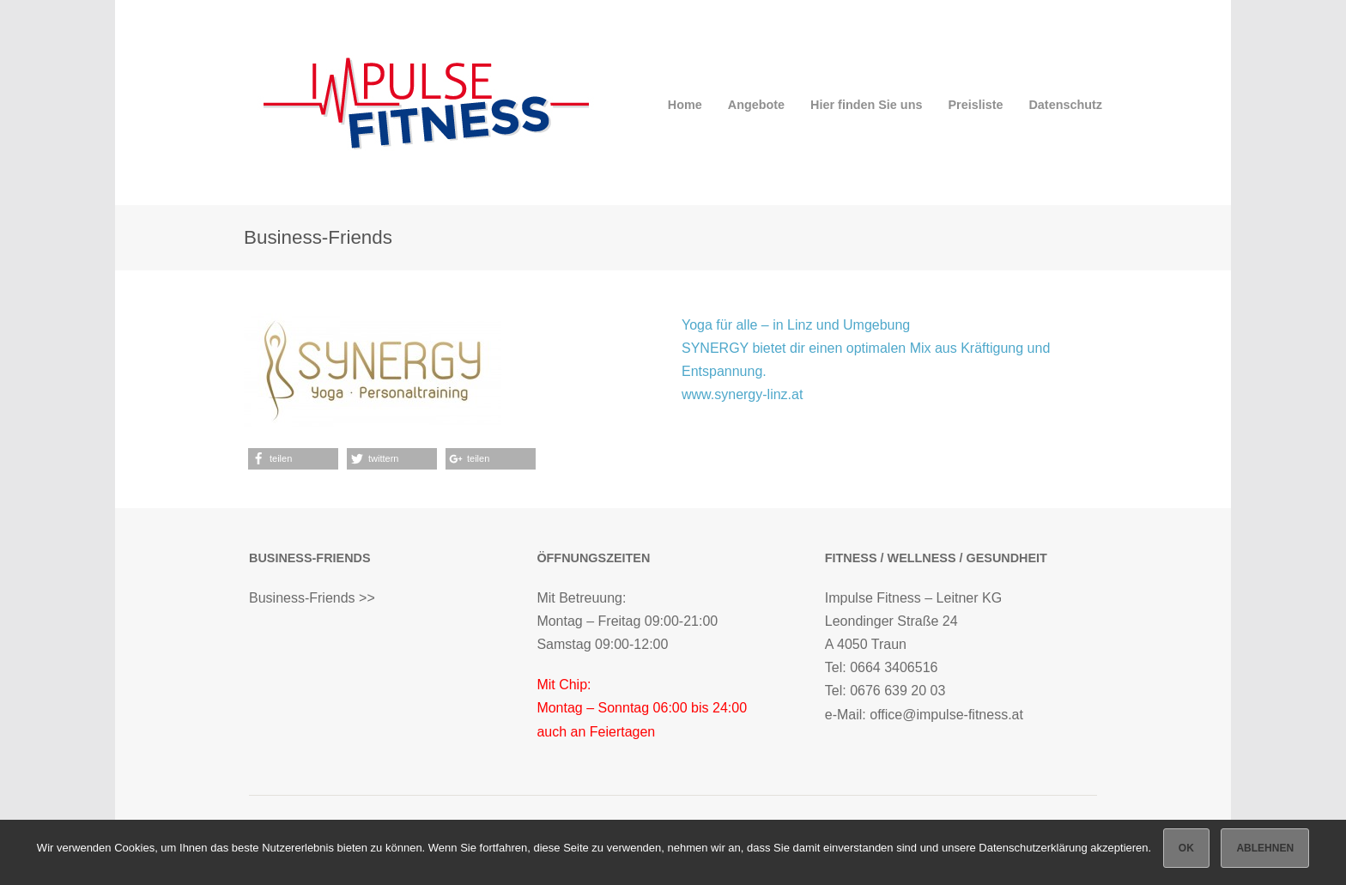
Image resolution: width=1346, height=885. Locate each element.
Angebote (756, 105)
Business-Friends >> (312, 598)
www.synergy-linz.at (742, 394)
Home (685, 105)
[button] (293, 459)
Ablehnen (1265, 848)
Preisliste (975, 105)
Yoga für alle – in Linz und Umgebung (796, 325)
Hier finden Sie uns (866, 105)
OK (1186, 848)
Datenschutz (1065, 105)
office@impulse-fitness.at (946, 714)
